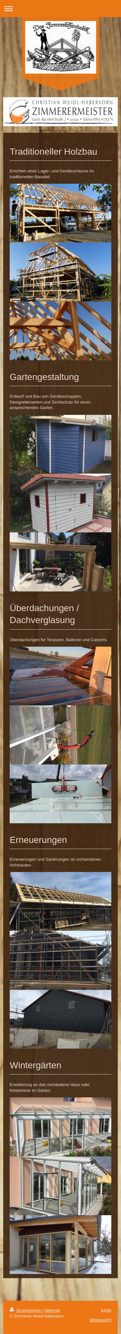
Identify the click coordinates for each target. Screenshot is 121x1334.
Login (106, 1310)
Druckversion (26, 1310)
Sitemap (52, 1310)
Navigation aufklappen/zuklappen (60, 8)
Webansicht (100, 1320)
